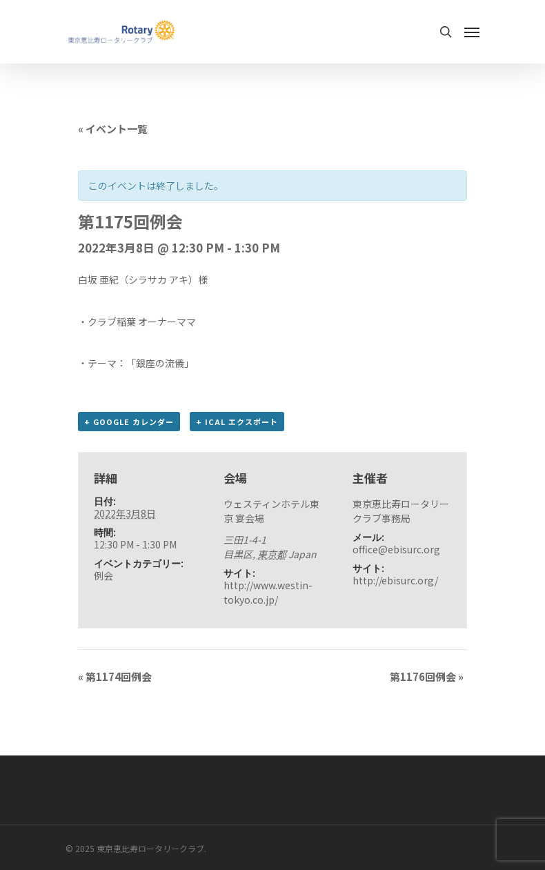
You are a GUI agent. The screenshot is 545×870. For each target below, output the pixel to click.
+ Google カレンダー (129, 421)
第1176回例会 (427, 676)
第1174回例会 (115, 676)
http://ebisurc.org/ (395, 580)
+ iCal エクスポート (237, 421)
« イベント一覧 (113, 128)
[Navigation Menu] (471, 32)
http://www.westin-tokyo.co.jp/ (268, 592)
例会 (103, 575)
